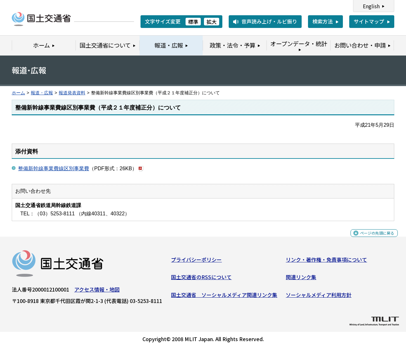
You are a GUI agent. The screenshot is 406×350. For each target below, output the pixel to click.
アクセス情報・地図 (97, 291)
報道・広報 (42, 93)
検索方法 (322, 21)
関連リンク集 (301, 279)
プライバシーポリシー (196, 262)
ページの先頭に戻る (371, 238)
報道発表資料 (72, 93)
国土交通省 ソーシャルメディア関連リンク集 (224, 297)
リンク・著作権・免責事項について (326, 262)
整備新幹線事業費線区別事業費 (53, 168)
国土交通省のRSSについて (201, 279)
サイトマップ (369, 21)
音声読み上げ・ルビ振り (269, 21)
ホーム (18, 93)
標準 (193, 21)
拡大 (211, 21)
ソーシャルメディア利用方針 (318, 297)
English (371, 6)
